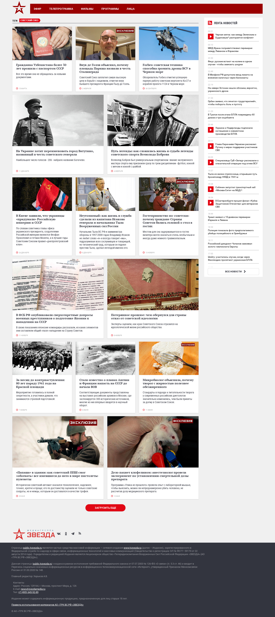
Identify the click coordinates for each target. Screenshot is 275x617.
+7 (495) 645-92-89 (28, 592)
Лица (131, 8)
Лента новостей (222, 23)
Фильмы (87, 8)
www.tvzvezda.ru (132, 547)
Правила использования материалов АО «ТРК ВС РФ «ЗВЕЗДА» (47, 604)
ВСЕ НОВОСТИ (236, 271)
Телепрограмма (61, 8)
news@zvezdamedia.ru (33, 589)
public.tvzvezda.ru (32, 547)
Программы (110, 8)
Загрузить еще (105, 507)
